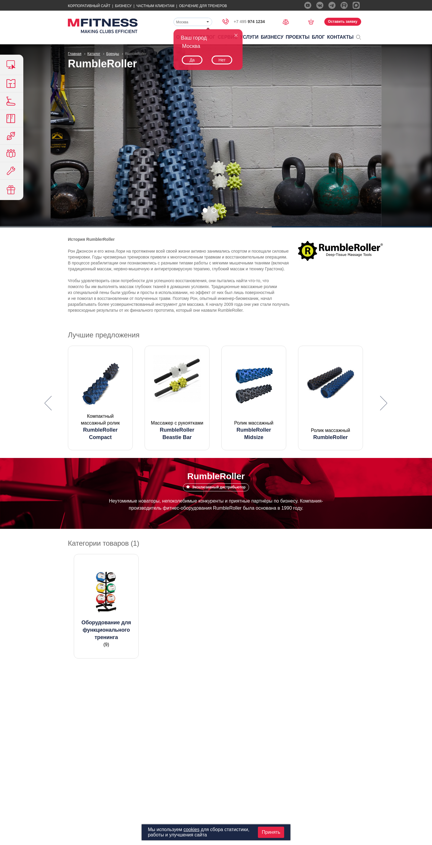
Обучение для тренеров (203, 6)
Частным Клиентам (155, 6)
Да (191, 60)
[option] (100, 398)
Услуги (249, 37)
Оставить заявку (342, 22)
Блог (318, 37)
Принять (271, 832)
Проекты (298, 37)
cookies (191, 829)
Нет (221, 60)
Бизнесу (123, 6)
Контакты (340, 37)
